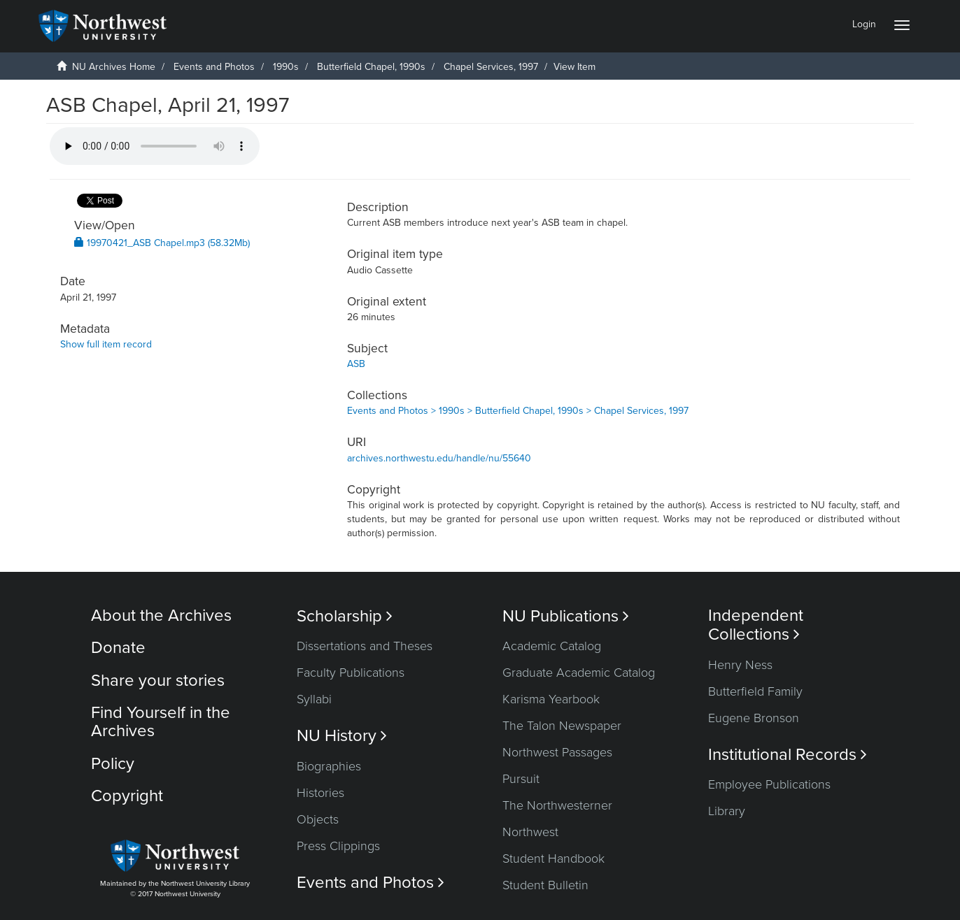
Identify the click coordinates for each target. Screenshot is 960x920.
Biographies (329, 766)
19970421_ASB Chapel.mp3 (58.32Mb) (162, 243)
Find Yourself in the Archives (160, 722)
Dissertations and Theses (364, 646)
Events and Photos (214, 67)
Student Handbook (553, 858)
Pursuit (520, 778)
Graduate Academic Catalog (578, 672)
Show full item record (106, 344)
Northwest (530, 832)
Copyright (127, 796)
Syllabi (314, 699)
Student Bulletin (545, 885)
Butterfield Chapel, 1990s (371, 67)
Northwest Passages (557, 752)
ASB (356, 364)
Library (726, 811)
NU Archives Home (113, 67)
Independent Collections (755, 625)
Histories (320, 792)
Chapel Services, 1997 (491, 67)
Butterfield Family (755, 691)
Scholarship (345, 616)
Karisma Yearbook (551, 699)
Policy (112, 764)
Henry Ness (740, 665)
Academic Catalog (551, 646)
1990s (286, 67)
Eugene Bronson (753, 718)
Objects (318, 819)
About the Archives (161, 615)
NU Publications (565, 616)
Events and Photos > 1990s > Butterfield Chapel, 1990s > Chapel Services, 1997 (518, 411)
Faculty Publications (350, 672)
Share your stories (158, 680)
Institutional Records (787, 755)
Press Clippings (338, 846)
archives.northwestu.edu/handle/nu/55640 (439, 458)
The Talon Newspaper (561, 725)
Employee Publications (769, 784)
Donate (118, 648)
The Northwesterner (557, 805)
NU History (342, 736)
